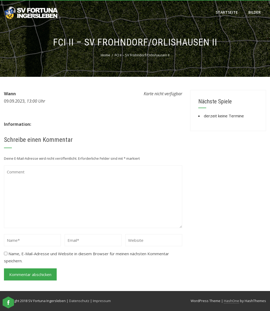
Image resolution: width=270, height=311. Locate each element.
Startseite (227, 12)
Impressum (102, 300)
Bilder (254, 12)
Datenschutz (79, 300)
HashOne (231, 300)
